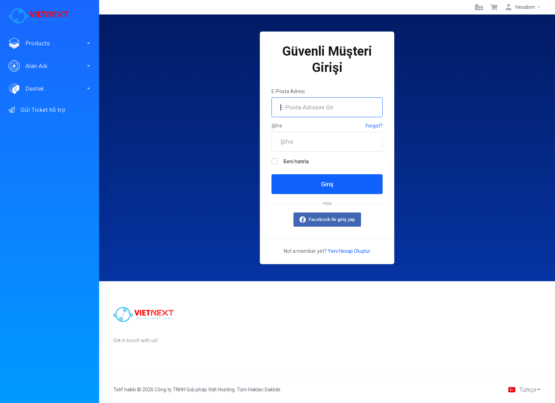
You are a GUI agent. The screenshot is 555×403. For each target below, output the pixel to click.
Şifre (276, 126)
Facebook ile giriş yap (332, 219)
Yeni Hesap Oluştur (349, 251)
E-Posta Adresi (288, 91)
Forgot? (374, 126)
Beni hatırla (290, 161)
